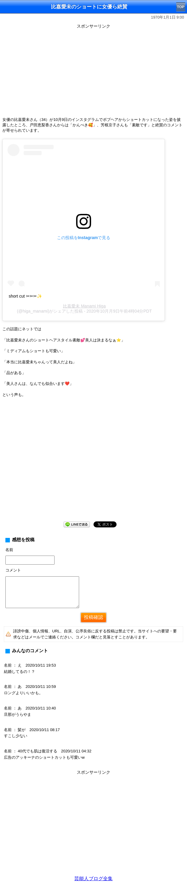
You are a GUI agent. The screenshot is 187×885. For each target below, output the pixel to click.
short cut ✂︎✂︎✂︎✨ (25, 296)
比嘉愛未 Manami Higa (84, 306)
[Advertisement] (93, 73)
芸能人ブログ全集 (93, 878)
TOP (180, 7)
